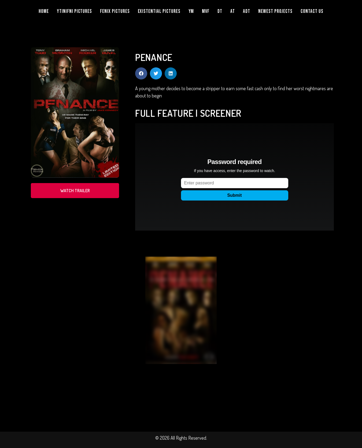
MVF (205, 11)
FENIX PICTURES (115, 11)
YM (191, 11)
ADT (246, 11)
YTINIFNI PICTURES (74, 11)
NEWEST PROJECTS (275, 11)
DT (219, 11)
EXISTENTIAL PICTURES (159, 11)
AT (232, 11)
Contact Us (312, 11)
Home (44, 11)
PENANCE (153, 57)
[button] (141, 73)
